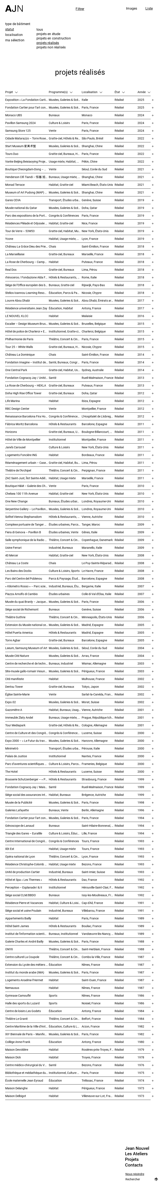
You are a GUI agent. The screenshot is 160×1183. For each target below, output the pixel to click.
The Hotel (11, 772)
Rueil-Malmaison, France (97, 378)
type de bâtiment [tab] (17, 23)
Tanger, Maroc (91, 524)
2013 (141, 378)
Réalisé (119, 100)
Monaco (87, 115)
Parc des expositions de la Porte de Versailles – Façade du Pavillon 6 (27, 215)
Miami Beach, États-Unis (97, 185)
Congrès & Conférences (64, 215)
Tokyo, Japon (90, 687)
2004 (141, 648)
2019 (141, 200)
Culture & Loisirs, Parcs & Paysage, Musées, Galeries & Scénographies (65, 764)
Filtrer (80, 8)
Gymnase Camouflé (18, 995)
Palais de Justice (16, 756)
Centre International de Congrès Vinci (27, 841)
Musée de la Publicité (18, 802)
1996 (141, 810)
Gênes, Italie (89, 532)
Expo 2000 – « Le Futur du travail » (27, 741)
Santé (52, 378)
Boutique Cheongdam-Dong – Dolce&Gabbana (27, 169)
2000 (141, 733)
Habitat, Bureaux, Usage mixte (65, 710)
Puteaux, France (92, 262)
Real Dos (10, 270)
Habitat (54, 262)
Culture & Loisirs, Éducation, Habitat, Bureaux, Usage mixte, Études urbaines (65, 833)
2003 (141, 663)
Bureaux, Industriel (61, 663)
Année (144, 92)
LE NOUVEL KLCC (16, 316)
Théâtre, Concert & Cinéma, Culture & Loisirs (65, 957)
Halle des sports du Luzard (22, 1003)
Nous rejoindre (134, 1174)
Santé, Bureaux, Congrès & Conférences (65, 362)
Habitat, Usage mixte (62, 478)
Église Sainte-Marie (17, 694)
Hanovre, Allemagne (95, 741)
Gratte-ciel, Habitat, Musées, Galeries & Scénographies (65, 231)
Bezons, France (91, 864)
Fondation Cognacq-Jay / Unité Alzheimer (27, 378)
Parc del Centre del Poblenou (23, 578)
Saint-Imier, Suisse (93, 872)
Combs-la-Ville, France (96, 957)
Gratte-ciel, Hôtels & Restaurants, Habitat (65, 138)
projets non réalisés (51, 47)
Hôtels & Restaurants (62, 424)
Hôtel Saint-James (17, 926)
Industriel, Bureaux (61, 548)
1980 (141, 1042)
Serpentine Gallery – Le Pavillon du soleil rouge (27, 509)
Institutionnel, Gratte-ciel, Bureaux (65, 331)
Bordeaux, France (93, 455)
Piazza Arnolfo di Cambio (21, 594)
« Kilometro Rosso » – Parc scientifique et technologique (27, 586)
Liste (149, 8)
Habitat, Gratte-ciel (61, 185)
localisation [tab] (14, 34)
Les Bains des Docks (18, 571)
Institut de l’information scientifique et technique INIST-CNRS (27, 934)
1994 (141, 818)
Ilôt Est (9, 849)
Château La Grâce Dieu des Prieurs (27, 246)
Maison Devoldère (16, 1050)
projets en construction (53, 38)
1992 (141, 880)
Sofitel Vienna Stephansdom (23, 517)
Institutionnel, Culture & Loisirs (65, 1073)
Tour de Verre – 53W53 (20, 231)
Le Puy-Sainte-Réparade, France (98, 563)
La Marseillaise (14, 254)
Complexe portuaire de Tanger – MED (27, 524)
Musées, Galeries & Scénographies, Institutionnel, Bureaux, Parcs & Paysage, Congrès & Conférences (65, 602)
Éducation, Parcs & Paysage (65, 293)
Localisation (92, 92)
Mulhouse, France (93, 679)
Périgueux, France (93, 671)
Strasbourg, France (94, 779)
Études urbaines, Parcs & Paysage (65, 524)
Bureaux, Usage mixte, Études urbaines (65, 717)
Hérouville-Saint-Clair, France (98, 887)
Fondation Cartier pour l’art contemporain (27, 818)
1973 (141, 1088)
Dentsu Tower (14, 687)
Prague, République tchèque (98, 717)
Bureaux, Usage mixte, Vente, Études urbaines (65, 177)
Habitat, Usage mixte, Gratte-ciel (65, 239)
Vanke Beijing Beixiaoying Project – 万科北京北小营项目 (27, 161)
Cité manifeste (14, 679)
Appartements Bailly (18, 918)
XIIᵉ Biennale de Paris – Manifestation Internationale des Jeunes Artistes (27, 1034)
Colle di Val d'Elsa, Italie (96, 594)
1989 (141, 918)
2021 (141, 169)
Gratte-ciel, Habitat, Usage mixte (65, 370)
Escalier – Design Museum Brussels (27, 324)
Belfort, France (91, 1019)
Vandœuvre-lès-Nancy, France (98, 934)
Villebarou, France (93, 911)
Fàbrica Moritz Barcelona (21, 424)
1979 (141, 1050)
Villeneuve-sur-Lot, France (98, 1096)
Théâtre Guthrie (15, 617)
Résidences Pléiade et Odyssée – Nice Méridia (27, 223)
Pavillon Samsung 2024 (20, 123)
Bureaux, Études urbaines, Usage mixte (65, 501)
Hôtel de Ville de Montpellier (22, 439)
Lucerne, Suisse (92, 733)
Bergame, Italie (91, 586)
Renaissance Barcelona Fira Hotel (27, 416)
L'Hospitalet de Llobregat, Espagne (98, 416)
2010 (141, 486)
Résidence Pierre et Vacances (24, 903)
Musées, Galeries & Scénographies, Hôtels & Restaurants (65, 625)
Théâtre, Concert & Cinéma (65, 339)
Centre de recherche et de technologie (27, 663)
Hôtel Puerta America (19, 632)
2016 (141, 316)
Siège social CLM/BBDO (20, 895)
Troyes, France (91, 1057)
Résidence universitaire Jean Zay (26, 308)
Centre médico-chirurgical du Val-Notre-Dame (27, 1065)
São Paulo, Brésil (92, 138)
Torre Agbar (12, 640)
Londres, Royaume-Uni (96, 501)
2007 (141, 586)
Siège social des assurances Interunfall (27, 795)
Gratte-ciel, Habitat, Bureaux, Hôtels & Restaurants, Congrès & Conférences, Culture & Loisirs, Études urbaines (65, 463)
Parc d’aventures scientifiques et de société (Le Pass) (27, 764)
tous (39, 29)
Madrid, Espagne (92, 625)
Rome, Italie (89, 277)
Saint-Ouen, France (94, 980)
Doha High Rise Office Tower (23, 393)
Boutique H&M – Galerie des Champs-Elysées (27, 486)
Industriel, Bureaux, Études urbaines (65, 586)
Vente (52, 131)
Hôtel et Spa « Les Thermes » (23, 880)
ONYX (9, 949)
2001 (141, 710)
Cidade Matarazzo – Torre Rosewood (27, 138)
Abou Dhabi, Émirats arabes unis (98, 300)
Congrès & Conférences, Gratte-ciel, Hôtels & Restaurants (65, 416)
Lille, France (89, 833)
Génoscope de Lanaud (19, 826)
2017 (141, 300)
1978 (141, 1057)
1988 (141, 941)
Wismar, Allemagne (94, 663)
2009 (141, 524)
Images (131, 8)
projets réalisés (47, 42)
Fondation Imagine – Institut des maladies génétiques (27, 362)
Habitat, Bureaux (60, 795)
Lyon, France (90, 239)
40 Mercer (11, 555)
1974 (141, 1080)
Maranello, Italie (92, 548)
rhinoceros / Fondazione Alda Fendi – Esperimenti (27, 277)
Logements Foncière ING (21, 455)
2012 (141, 393)
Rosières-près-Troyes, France (98, 1050)
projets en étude (48, 34)
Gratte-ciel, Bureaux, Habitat (65, 347)
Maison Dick (13, 1057)
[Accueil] (14, 6)
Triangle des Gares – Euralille (23, 833)
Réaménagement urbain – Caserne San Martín (27, 463)
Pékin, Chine (89, 161)
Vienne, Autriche (92, 517)
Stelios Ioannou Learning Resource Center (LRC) (27, 293)
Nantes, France (91, 756)
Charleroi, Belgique (94, 331)
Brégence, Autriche (94, 795)
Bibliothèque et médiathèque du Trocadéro (27, 1073)
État (120, 92)
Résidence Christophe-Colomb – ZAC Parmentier (27, 864)
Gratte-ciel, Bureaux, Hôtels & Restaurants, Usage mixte (65, 154)
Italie (85, 100)
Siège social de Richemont (22, 609)
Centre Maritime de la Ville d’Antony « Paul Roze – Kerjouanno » (27, 1026)
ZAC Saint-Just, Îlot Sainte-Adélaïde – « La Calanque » (27, 478)
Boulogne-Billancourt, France (98, 432)
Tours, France (90, 841)
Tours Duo (11, 154)
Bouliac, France (91, 926)
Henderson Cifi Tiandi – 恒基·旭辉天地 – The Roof (27, 177)
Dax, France (89, 880)
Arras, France (90, 656)
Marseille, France (92, 254)
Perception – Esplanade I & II (23, 887)
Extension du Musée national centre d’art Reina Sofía (27, 625)
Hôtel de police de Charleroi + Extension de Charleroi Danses (27, 331)
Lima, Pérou (89, 270)
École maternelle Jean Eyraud (24, 1080)
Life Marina (12, 401)
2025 (141, 100)
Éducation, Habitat (61, 308)
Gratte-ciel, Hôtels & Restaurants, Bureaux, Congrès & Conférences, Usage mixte (65, 725)
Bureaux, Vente (58, 810)
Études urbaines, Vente (63, 532)
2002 (141, 679)
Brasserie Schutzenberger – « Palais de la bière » (27, 779)
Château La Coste (16, 563)
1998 (141, 802)
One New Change (16, 501)
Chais (52, 246)
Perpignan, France (93, 470)
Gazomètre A (13, 710)
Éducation (55, 965)
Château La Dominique (20, 354)
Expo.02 (10, 702)
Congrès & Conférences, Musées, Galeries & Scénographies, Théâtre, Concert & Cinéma (65, 733)
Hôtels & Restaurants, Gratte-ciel (65, 517)
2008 (141, 555)
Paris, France (90, 107)
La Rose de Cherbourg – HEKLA (25, 385)
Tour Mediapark (15, 725)
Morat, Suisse (90, 702)
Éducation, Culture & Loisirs (65, 1026)
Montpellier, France (94, 409)
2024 (141, 115)
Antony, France (91, 308)
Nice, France (90, 223)
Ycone (9, 239)
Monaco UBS (13, 115)
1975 (141, 1073)
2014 (141, 354)
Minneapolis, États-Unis (97, 617)
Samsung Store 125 (18, 131)
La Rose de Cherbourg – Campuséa (27, 262)
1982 (141, 1026)
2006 (141, 602)
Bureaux (54, 115)
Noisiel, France (91, 1003)
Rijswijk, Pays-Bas (93, 285)
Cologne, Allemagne (94, 725)
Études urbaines (59, 594)
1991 (141, 903)
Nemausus (12, 988)
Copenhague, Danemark (97, 540)
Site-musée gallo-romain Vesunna (26, 671)
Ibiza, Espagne (91, 401)
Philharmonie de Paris (19, 339)
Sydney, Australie (93, 370)
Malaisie (87, 316)
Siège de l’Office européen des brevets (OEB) (27, 285)
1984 (141, 1011)
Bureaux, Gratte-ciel (61, 285)
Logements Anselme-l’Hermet (24, 980)
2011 (141, 424)
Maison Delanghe (16, 1088)
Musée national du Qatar (21, 208)
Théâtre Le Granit (16, 1019)
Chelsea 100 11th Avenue (21, 493)
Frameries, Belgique (94, 764)
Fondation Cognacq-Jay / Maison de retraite (27, 787)
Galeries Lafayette (17, 810)
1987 (141, 957)
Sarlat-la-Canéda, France (98, 694)
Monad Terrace (15, 185)
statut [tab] (9, 29)
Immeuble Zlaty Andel (19, 717)
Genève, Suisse (91, 200)
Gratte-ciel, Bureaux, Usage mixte (65, 432)
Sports (53, 995)
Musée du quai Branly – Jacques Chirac (27, 602)
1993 (141, 841)
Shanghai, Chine (92, 146)
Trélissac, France (92, 1080)
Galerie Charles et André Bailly (24, 941)
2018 (141, 246)
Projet (11, 92)
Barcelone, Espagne (94, 424)
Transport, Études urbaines (65, 200)
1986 (141, 995)
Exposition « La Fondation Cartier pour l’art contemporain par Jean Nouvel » (27, 100)
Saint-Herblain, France (96, 949)
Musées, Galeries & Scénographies (65, 100)
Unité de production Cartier (22, 872)
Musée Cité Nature (17, 656)
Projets (132, 1159)
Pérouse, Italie (91, 748)
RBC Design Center (17, 409)
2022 (141, 138)
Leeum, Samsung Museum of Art (26, 648)
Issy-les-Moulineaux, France (98, 895)
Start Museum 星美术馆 (20, 146)
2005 (141, 625)
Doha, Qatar (89, 208)
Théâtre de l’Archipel (18, 470)
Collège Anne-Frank (17, 1042)
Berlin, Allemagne (93, 810)
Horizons (11, 432)
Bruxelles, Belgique (94, 324)
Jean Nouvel (137, 1148)
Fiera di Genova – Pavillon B (23, 532)
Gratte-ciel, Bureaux (61, 254)
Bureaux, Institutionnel (63, 934)
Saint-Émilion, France (95, 246)
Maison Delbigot (15, 1096)
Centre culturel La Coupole (22, 957)
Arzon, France (91, 1026)
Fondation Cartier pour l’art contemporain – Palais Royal (27, 107)
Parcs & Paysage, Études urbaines (65, 578)
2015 (141, 324)
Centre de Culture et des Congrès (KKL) (27, 733)
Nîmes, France (91, 965)
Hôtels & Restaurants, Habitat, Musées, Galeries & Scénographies (65, 277)
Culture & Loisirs (59, 123)
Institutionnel (57, 439)
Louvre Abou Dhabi (17, 300)
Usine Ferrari (13, 548)
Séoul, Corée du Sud (94, 169)
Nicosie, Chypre (91, 293)
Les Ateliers (136, 1153)
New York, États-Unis (95, 231)
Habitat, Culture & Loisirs (65, 903)
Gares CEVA (13, 200)
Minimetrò (11, 748)
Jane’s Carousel (15, 447)
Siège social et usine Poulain (23, 911)
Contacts (134, 1165)
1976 (141, 1065)
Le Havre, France (92, 571)
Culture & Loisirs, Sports (64, 571)
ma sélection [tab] (14, 40)
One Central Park (16, 370)
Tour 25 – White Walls (19, 347)
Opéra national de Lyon (20, 856)
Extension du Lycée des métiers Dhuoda (27, 965)
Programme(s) (60, 92)
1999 (141, 779)
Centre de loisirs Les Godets (23, 1011)
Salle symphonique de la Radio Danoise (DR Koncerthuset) (27, 540)
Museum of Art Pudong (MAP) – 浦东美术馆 (27, 192)
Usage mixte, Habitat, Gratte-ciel (65, 161)
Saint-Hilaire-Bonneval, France (98, 826)
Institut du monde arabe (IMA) (24, 972)
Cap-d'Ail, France (92, 903)
